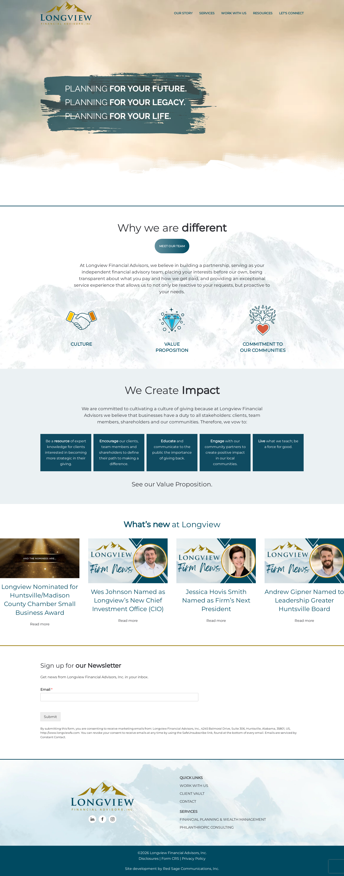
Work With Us (233, 13)
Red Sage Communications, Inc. (191, 869)
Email (46, 689)
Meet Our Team (172, 246)
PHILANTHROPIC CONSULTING (207, 827)
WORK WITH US (194, 786)
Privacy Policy (194, 858)
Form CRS (170, 858)
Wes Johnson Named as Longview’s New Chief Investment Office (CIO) (128, 600)
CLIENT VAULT (192, 793)
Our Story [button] (183, 13)
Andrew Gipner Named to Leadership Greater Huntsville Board (304, 600)
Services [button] (207, 13)
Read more (40, 624)
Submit (50, 717)
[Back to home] (66, 13)
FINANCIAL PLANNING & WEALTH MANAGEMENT (223, 819)
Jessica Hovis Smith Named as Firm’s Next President (216, 600)
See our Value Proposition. (172, 484)
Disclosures (149, 858)
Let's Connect (291, 13)
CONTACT (188, 801)
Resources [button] (262, 13)
